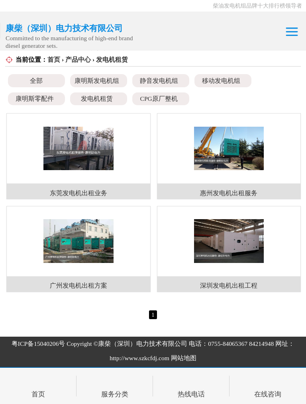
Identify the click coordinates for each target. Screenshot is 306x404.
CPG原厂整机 (159, 98)
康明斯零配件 (35, 98)
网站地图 (183, 358)
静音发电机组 (159, 80)
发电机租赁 (112, 59)
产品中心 (78, 59)
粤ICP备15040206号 (38, 343)
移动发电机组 (221, 80)
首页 (53, 59)
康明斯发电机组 (97, 80)
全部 (36, 80)
